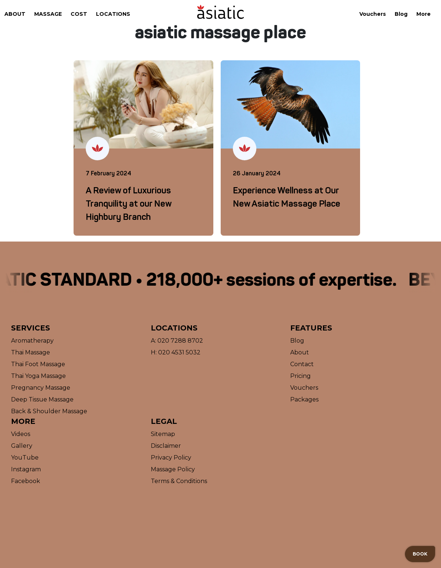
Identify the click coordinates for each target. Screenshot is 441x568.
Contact (302, 364)
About (14, 14)
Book (420, 554)
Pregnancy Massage (40, 387)
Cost (79, 14)
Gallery (21, 445)
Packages (304, 399)
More (423, 14)
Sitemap (163, 434)
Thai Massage (30, 352)
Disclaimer (166, 445)
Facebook (25, 481)
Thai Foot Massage (38, 364)
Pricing (300, 375)
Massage (48, 14)
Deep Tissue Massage (42, 399)
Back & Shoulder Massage (49, 411)
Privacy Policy (171, 457)
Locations (113, 14)
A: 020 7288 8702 (177, 340)
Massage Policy (173, 469)
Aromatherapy (32, 340)
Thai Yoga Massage (38, 375)
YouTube (25, 457)
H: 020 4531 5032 (175, 352)
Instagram (26, 469)
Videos (20, 434)
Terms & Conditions (179, 481)
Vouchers (372, 14)
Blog (401, 14)
